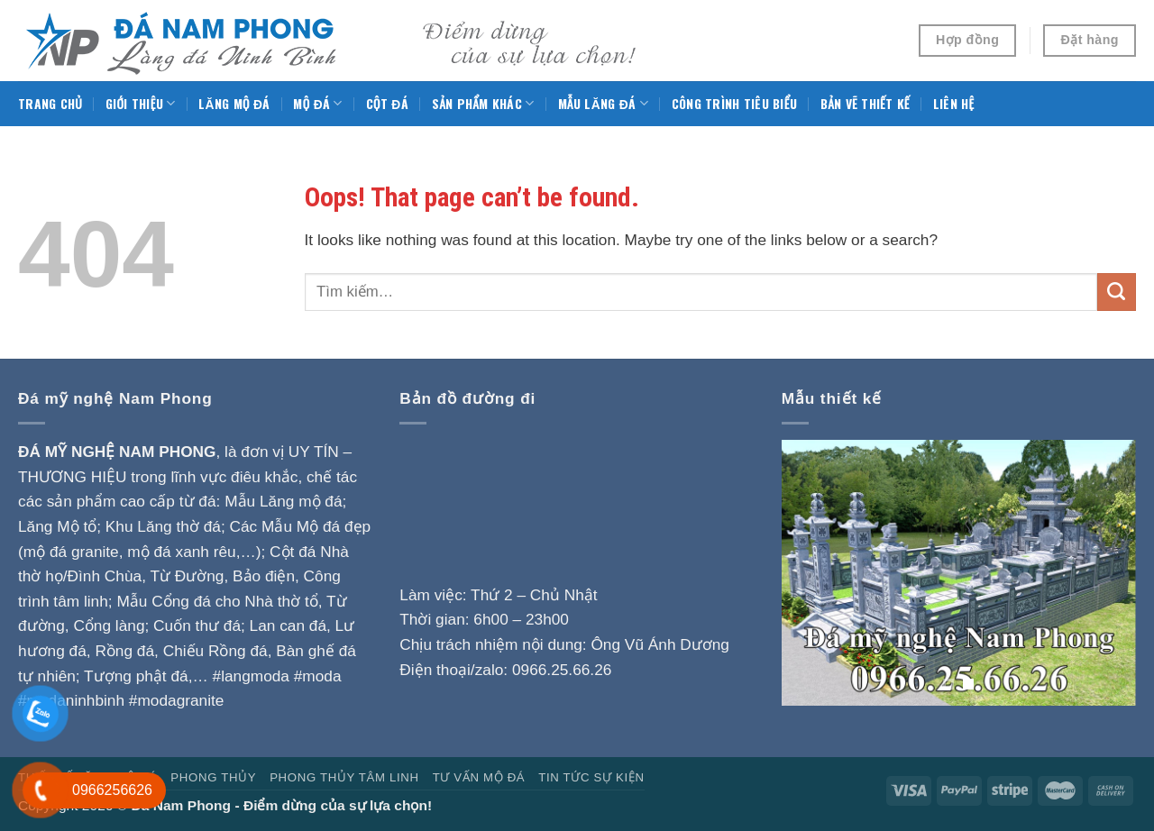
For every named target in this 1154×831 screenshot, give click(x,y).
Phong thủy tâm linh (344, 777)
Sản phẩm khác (483, 104)
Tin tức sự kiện (591, 777)
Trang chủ (50, 104)
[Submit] (1116, 292)
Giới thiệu (140, 104)
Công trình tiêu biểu (734, 104)
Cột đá (387, 104)
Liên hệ (954, 104)
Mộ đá (317, 104)
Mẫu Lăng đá (603, 104)
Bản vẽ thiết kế (865, 104)
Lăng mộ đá (234, 104)
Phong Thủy (213, 777)
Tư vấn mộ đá (479, 777)
